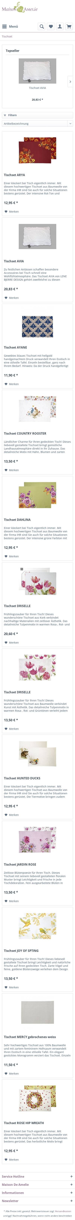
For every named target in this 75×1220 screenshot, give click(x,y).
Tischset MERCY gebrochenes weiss (30, 1037)
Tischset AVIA (37, 88)
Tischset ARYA (14, 175)
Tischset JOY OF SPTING (21, 951)
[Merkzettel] (50, 26)
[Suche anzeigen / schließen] (41, 26)
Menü (10, 26)
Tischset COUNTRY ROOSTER (25, 434)
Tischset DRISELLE (17, 606)
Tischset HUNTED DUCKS (22, 778)
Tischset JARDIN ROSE (20, 865)
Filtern (10, 115)
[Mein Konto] (60, 26)
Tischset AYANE (15, 347)
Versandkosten (63, 1211)
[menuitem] (10, 26)
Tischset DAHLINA (17, 520)
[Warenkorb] (69, 26)
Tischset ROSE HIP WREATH (24, 1123)
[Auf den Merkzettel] (12, 211)
